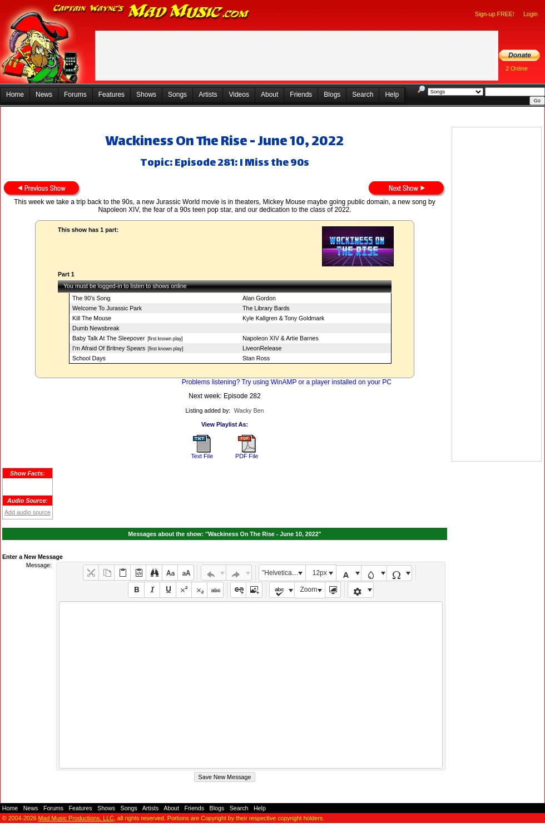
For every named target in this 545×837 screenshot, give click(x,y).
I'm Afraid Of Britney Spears (108, 348)
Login (530, 14)
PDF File (246, 456)
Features (111, 94)
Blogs (332, 94)
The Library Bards (266, 308)
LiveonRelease (262, 348)
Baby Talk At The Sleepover (108, 338)
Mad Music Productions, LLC (76, 818)
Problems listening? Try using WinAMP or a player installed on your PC (287, 382)
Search (362, 94)
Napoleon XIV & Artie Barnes (280, 338)
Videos (239, 94)
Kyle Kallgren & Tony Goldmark (283, 318)
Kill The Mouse (91, 318)
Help (392, 94)
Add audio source (27, 512)
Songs (177, 94)
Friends (301, 94)
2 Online (517, 68)
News (44, 94)
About (269, 94)
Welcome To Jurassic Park (107, 308)
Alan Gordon (259, 298)
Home (15, 94)
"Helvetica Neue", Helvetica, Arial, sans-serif (283, 573)
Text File (202, 456)
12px (320, 573)
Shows (146, 94)
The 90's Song (91, 298)
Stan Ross (256, 358)
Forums (75, 94)
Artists (208, 94)
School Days (89, 358)
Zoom (309, 589)
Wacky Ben (249, 410)
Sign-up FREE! (494, 14)
